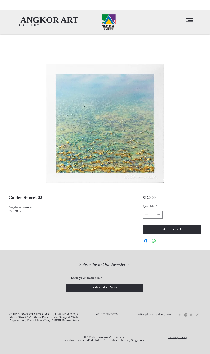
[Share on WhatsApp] (153, 240)
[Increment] (159, 214)
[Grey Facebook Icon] (180, 315)
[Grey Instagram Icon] (192, 315)
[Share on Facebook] (145, 240)
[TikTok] (198, 315)
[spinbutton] (153, 214)
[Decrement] (146, 214)
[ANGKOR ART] (49, 20)
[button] (189, 20)
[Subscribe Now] (104, 288)
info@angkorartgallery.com (153, 314)
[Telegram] (186, 315)
